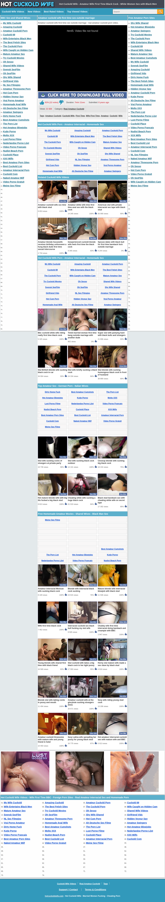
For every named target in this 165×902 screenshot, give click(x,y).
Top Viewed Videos (77, 11)
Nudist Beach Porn (13, 151)
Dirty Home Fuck (12, 116)
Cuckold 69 (9, 34)
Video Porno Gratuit (13, 182)
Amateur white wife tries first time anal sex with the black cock (81, 207)
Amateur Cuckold (53, 116)
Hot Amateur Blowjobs (15, 127)
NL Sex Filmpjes (11, 85)
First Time (80, 116)
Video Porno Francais (14, 147)
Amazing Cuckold (12, 27)
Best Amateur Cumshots (16, 120)
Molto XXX (8, 135)
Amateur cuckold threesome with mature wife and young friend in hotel (51, 739)
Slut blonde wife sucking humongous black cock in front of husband (112, 372)
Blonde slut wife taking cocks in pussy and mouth (51, 701)
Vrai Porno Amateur (13, 100)
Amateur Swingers (13, 112)
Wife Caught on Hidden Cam (18, 50)
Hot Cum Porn (10, 92)
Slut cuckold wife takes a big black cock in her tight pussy (81, 664)
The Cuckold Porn (12, 46)
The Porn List (10, 123)
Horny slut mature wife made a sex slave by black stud (112, 664)
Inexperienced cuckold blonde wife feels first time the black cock (82, 244)
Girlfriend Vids (11, 81)
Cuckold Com (10, 174)
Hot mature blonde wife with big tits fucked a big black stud (52, 499)
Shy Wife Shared (12, 77)
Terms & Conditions (95, 889)
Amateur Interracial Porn (16, 170)
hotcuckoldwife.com (54, 896)
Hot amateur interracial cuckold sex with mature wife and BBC (112, 738)
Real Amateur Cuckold (74, 109)
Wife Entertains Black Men (17, 38)
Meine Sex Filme (12, 185)
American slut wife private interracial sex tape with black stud (111, 207)
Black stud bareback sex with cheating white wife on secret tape (111, 500)
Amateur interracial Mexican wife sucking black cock (51, 590)
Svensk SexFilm (11, 69)
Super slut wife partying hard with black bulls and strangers (112, 334)
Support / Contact (68, 889)
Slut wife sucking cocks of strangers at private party (50, 462)
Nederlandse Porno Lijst (16, 143)
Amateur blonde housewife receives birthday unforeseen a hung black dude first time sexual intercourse (52, 245)
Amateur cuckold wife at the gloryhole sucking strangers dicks (81, 702)
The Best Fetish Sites (14, 42)
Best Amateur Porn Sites (16, 162)
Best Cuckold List (12, 166)
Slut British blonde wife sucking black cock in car (52, 371)
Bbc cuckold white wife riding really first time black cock (51, 334)
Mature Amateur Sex (14, 54)
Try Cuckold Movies (13, 58)
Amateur (105, 116)
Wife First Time (93, 116)
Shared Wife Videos (13, 65)
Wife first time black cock (49, 626)
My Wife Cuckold (12, 23)
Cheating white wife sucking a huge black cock (81, 499)
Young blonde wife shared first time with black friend (52, 664)
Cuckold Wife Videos (13, 11)
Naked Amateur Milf (13, 178)
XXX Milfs (8, 158)
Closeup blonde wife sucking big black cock (111, 462)
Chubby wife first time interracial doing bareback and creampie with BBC (112, 628)
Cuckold (113, 116)
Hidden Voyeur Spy (13, 96)
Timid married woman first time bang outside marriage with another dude (82, 335)
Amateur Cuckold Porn (15, 31)
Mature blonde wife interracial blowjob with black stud (111, 590)
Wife (120, 116)
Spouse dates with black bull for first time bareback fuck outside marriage (111, 244)
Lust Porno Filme (12, 139)
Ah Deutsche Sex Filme (15, 108)
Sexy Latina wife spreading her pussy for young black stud (82, 738)
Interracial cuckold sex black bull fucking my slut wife (81, 627)
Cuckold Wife (68, 116)
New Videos (34, 11)
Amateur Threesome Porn (17, 89)
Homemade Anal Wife (14, 104)
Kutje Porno (9, 131)
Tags (42, 116)
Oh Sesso (8, 61)
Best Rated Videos (54, 11)
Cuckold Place (11, 154)
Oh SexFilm (9, 73)
